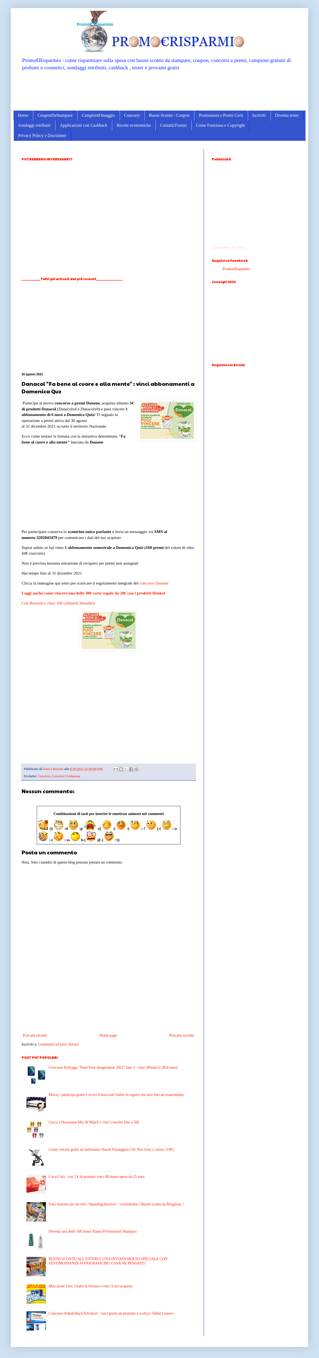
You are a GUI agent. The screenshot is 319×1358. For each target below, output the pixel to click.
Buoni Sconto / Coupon (169, 115)
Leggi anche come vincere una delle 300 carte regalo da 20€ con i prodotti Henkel (93, 593)
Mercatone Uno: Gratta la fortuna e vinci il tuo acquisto (91, 1286)
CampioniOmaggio (98, 115)
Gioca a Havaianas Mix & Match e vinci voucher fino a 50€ (94, 1122)
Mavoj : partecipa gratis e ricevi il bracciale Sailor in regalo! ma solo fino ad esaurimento (116, 1095)
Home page (108, 1035)
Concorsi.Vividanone (66, 776)
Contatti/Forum (173, 125)
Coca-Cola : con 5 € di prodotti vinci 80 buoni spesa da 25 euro (97, 1177)
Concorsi (132, 115)
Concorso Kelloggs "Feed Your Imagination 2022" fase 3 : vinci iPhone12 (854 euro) (113, 1067)
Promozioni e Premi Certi (221, 115)
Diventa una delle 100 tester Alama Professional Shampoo (93, 1231)
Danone (162, 583)
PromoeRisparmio (236, 269)
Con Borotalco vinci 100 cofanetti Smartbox (58, 603)
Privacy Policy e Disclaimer (42, 135)
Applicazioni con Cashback (83, 125)
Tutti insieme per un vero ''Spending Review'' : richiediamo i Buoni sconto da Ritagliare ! (116, 1204)
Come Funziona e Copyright (220, 125)
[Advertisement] (159, 90)
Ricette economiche (133, 125)
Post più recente (35, 1035)
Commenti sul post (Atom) (58, 1044)
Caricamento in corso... (229, 247)
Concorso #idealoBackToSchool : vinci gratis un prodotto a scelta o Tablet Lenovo (111, 1313)
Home (23, 115)
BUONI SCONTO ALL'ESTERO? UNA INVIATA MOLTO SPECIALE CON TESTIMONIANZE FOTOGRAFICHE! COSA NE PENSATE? (108, 1261)
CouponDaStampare (55, 115)
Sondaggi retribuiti (34, 125)
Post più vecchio (181, 1035)
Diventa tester (287, 115)
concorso (147, 583)
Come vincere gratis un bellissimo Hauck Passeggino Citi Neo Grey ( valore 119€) (111, 1149)
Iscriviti (259, 115)
